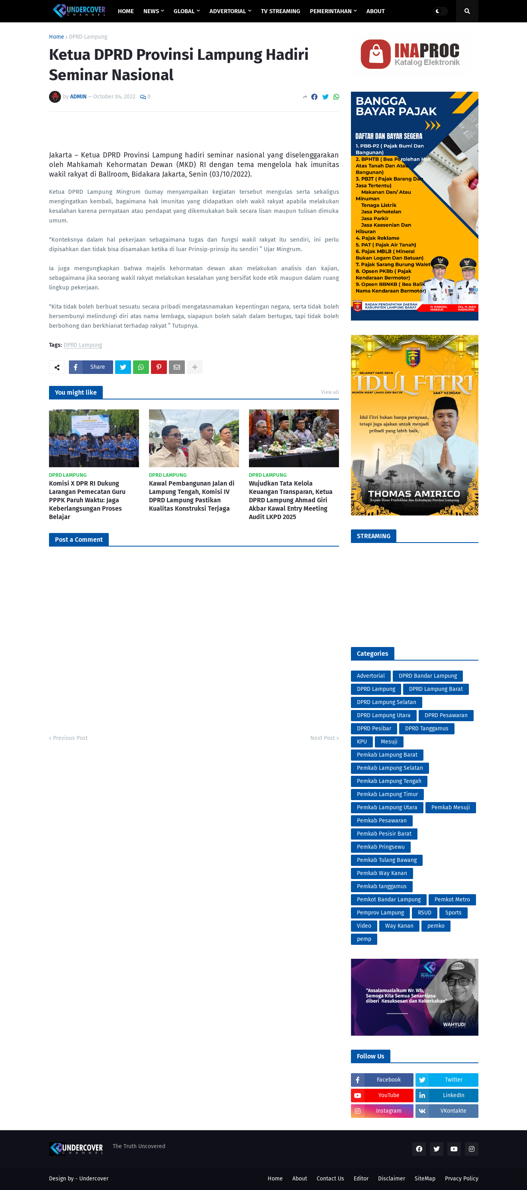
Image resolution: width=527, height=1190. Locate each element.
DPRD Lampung (88, 37)
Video (364, 925)
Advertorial (371, 676)
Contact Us (330, 1178)
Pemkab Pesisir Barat (384, 833)
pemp (364, 939)
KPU (362, 741)
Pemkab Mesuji (450, 807)
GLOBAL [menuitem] (184, 11)
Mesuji (389, 741)
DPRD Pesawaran (446, 715)
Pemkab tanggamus (382, 886)
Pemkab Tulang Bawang (387, 860)
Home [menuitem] (126, 11)
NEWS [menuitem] (151, 11)
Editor (361, 1178)
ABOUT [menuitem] (375, 11)
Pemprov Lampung (380, 912)
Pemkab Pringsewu (381, 847)
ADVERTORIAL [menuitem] (228, 11)
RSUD (424, 912)
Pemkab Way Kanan (382, 873)
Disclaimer (391, 1178)
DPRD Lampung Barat (436, 689)
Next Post (322, 738)
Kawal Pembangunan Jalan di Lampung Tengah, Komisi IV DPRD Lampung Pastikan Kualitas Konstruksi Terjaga (192, 496)
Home (56, 37)
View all (330, 392)
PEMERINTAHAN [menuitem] (331, 11)
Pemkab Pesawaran (382, 820)
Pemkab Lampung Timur (387, 794)
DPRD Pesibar (374, 728)
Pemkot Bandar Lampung (389, 899)
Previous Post (70, 738)
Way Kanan (399, 925)
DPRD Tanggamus (427, 728)
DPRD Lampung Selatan (386, 702)
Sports (453, 912)
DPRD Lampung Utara (384, 715)
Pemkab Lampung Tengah (389, 781)
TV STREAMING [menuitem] (280, 11)
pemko (436, 925)
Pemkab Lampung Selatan (390, 768)
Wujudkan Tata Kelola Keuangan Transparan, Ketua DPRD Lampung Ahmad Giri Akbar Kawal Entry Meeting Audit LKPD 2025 (291, 500)
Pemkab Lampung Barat (387, 754)
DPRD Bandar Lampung (428, 676)
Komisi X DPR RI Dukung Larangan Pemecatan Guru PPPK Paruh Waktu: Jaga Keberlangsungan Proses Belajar (87, 500)
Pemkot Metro (452, 899)
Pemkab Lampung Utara (387, 807)
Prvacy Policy (461, 1178)
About (299, 1178)
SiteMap (425, 1178)
